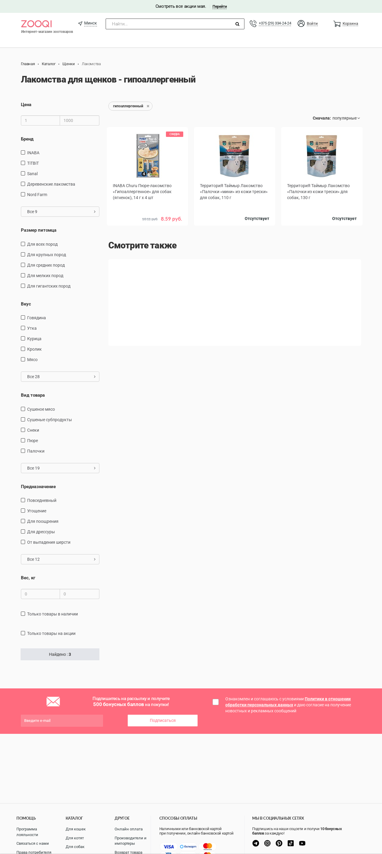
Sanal (32, 173)
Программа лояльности (27, 832)
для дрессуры (41, 531)
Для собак (75, 846)
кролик (34, 349)
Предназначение (38, 486)
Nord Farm (37, 194)
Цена (26, 104)
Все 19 (61, 468)
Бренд (27, 139)
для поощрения (42, 521)
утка (32, 328)
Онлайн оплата (129, 829)
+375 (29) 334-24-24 (275, 23)
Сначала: (322, 118)
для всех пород (42, 244)
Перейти (219, 6)
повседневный (41, 500)
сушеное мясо (41, 409)
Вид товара (33, 395)
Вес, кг (28, 577)
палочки (35, 451)
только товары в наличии (52, 614)
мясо (32, 359)
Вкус (26, 304)
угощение (36, 510)
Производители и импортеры (131, 841)
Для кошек (76, 829)
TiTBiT (33, 163)
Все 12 (61, 559)
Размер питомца (38, 230)
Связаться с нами (32, 843)
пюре (32, 440)
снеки (33, 430)
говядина (36, 317)
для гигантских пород (48, 286)
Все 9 (61, 212)
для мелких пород (45, 275)
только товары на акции (51, 633)
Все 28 (61, 377)
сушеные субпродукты (49, 419)
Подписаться (163, 720)
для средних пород (46, 265)
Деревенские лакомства (51, 184)
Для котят (75, 838)
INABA (33, 152)
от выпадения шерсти (48, 542)
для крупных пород (46, 254)
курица (34, 338)
